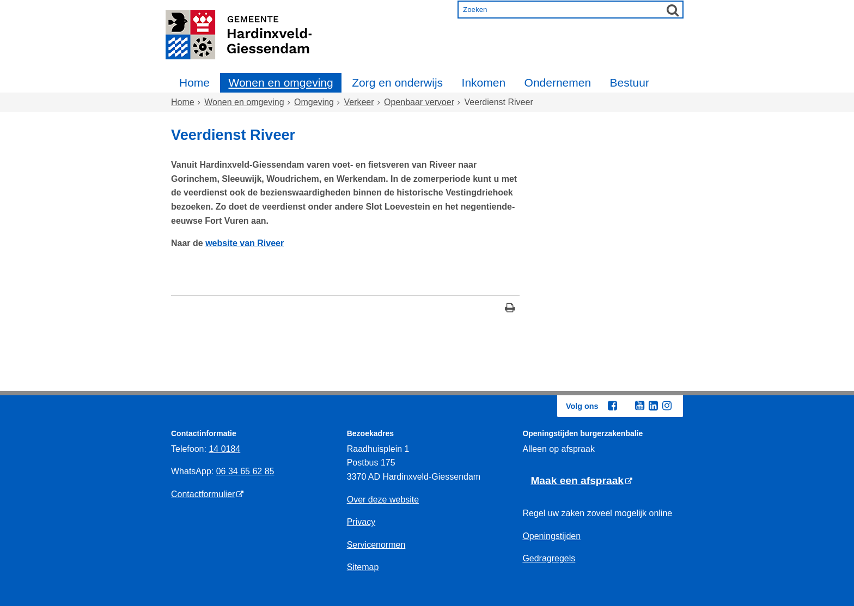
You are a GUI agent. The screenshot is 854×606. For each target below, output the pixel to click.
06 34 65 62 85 (245, 471)
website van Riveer (244, 243)
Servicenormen (376, 544)
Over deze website (383, 499)
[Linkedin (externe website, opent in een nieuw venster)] (653, 406)
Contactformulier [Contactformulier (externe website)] (203, 494)
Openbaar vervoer (419, 102)
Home (194, 82)
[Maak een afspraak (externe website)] (581, 481)
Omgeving (314, 102)
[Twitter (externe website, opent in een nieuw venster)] (626, 406)
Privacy (361, 522)
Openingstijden (551, 536)
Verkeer (359, 102)
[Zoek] (672, 10)
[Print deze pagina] (510, 309)
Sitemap (363, 567)
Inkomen (484, 82)
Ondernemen (557, 82)
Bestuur (629, 82)
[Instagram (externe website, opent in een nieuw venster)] (667, 406)
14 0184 (224, 449)
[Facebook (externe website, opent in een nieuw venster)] (612, 406)
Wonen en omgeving (280, 82)
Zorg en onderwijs (397, 82)
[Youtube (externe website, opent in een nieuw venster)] (639, 406)
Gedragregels (548, 558)
